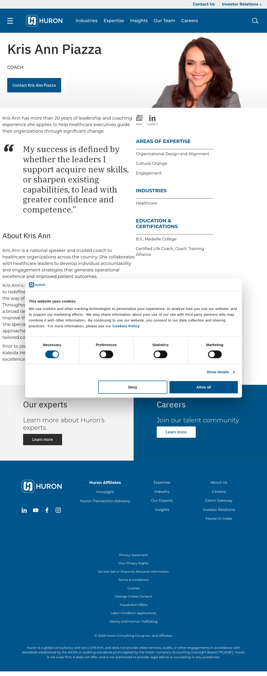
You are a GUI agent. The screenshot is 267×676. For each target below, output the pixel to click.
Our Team (164, 20)
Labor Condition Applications (133, 613)
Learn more (42, 439)
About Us (218, 482)
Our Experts (162, 500)
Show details (218, 372)
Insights (139, 20)
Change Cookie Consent (133, 596)
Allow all (203, 387)
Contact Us (204, 4)
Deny (132, 387)
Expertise (114, 20)
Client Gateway (219, 500)
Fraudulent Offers (133, 605)
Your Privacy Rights (133, 563)
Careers (189, 20)
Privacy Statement (133, 555)
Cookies (133, 588)
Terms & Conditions (133, 580)
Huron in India (219, 518)
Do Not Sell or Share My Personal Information (133, 571)
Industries (87, 20)
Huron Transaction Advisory (105, 501)
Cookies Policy (126, 326)
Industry (161, 491)
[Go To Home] (44, 20)
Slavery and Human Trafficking (133, 621)
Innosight (105, 491)
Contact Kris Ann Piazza (34, 85)
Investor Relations (240, 4)
